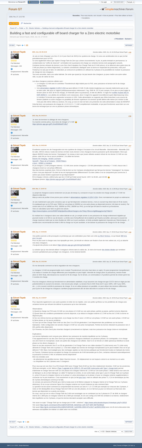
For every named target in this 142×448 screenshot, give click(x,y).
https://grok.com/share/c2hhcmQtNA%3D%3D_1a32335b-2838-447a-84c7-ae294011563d (72, 407)
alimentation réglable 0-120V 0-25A (53, 88)
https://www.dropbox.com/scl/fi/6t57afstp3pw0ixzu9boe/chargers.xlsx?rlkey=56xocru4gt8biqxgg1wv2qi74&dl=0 (72, 211)
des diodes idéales (108, 250)
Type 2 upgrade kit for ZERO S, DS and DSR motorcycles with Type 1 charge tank (87, 368)
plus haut (82, 377)
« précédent (118, 39)
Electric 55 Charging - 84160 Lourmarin (46, 159)
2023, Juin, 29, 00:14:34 (39, 52)
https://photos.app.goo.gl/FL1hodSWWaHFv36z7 (50, 124)
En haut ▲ (132, 445)
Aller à (96, 431)
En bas (11, 45)
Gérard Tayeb (19, 52)
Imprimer (128, 45)
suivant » (128, 39)
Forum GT (15, 9)
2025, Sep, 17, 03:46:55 (39, 232)
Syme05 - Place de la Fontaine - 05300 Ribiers (49, 161)
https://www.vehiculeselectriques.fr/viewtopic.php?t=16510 (106, 402)
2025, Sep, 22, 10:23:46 (39, 261)
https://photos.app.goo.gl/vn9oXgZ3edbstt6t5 (74, 245)
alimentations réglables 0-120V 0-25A (84, 197)
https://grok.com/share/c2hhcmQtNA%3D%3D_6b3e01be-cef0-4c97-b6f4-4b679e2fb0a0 (72, 405)
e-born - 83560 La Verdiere (42, 163)
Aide (114, 445)
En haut (12, 422)
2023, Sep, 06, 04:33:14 (39, 115)
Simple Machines (24, 445)
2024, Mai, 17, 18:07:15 (39, 188)
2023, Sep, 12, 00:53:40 (39, 145)
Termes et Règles (122, 445)
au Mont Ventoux (104, 236)
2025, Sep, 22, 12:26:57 (39, 298)
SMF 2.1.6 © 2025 (12, 445)
